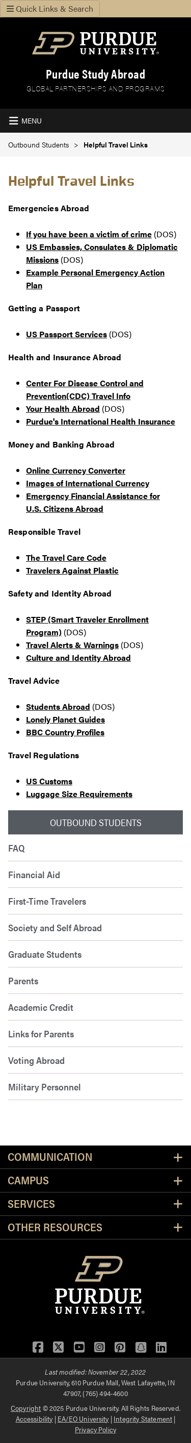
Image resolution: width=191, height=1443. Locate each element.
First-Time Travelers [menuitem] (47, 900)
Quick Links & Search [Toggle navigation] (50, 8)
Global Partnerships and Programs (95, 88)
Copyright (26, 1408)
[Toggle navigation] (24, 121)
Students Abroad (58, 706)
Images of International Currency (87, 483)
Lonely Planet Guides (65, 719)
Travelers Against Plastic (72, 570)
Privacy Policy (95, 1429)
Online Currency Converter (75, 470)
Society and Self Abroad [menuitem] (55, 927)
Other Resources (55, 1227)
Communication (50, 1157)
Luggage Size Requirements (79, 794)
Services (31, 1204)
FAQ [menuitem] (16, 847)
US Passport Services (66, 334)
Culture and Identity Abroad (78, 657)
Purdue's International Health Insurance (100, 421)
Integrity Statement (143, 1418)
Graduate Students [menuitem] (44, 954)
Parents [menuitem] (23, 980)
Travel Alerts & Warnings (72, 645)
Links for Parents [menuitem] (41, 1033)
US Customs (49, 781)
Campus (28, 1180)
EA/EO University (83, 1418)
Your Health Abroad (63, 408)
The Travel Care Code (66, 557)
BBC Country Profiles (65, 732)
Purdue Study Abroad (96, 74)
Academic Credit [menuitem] (40, 1007)
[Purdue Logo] (95, 43)
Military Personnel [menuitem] (44, 1086)
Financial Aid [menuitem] (34, 874)
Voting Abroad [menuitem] (36, 1060)
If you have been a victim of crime (89, 234)
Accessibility (34, 1418)
